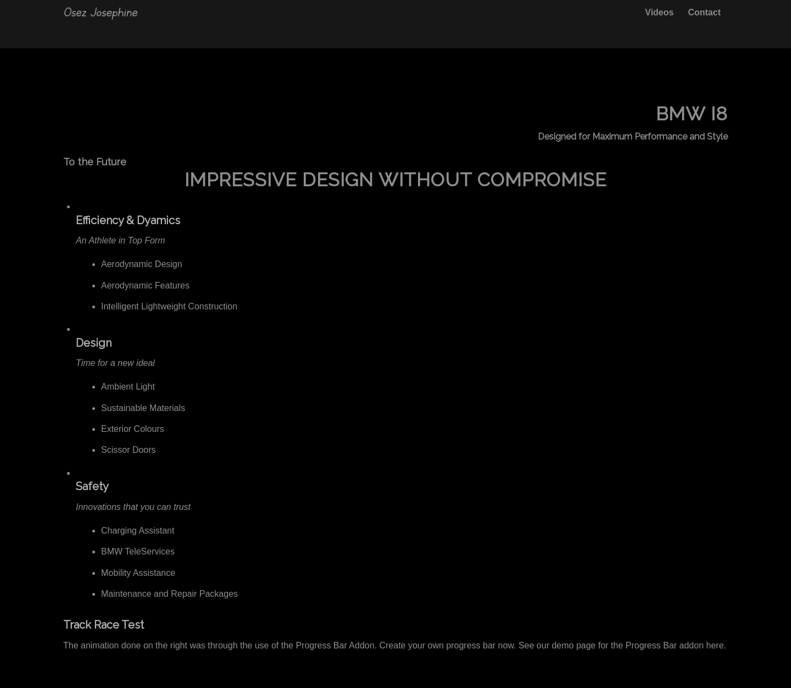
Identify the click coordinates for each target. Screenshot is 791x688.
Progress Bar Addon (335, 645)
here (715, 645)
